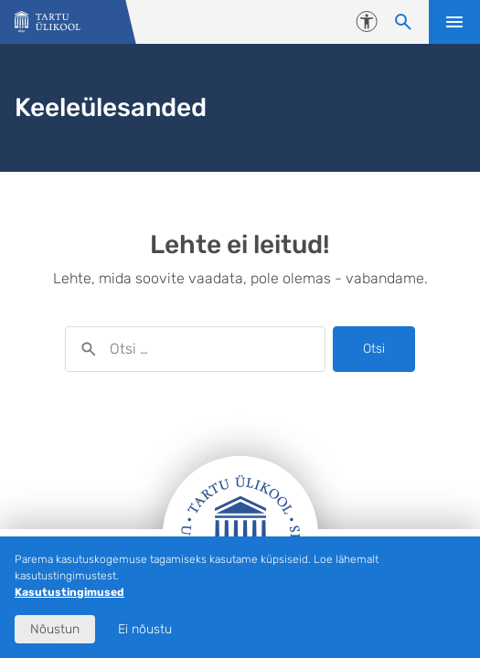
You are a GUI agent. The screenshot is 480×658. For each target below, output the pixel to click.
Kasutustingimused (69, 592)
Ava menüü (454, 22)
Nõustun (55, 629)
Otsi (374, 348)
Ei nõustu (145, 629)
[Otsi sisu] (403, 22)
